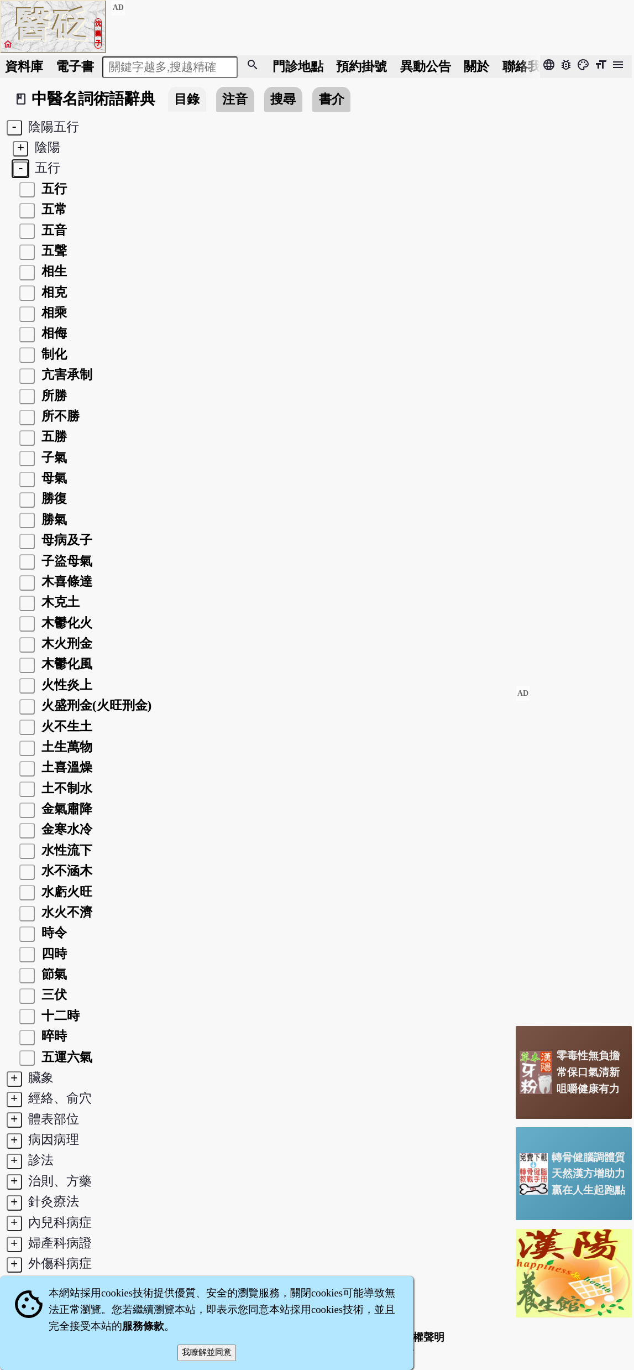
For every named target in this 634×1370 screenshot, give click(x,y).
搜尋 (283, 99)
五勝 (52, 436)
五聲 (52, 250)
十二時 (59, 1015)
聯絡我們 (527, 66)
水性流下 (65, 850)
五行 (52, 188)
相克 (52, 292)
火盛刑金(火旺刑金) (94, 705)
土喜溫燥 (65, 767)
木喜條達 (65, 581)
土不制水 (65, 788)
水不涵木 (65, 870)
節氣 (52, 974)
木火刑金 (65, 643)
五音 (52, 230)
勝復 (52, 498)
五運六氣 (65, 1057)
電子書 (75, 66)
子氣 (52, 457)
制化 (52, 354)
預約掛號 (361, 66)
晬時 (52, 1036)
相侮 (52, 333)
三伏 (52, 994)
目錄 (187, 99)
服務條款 (143, 1326)
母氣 (52, 478)
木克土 (59, 602)
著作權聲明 (418, 1337)
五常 (52, 209)
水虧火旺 (65, 891)
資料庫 (24, 66)
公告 (425, 66)
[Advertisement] (574, 851)
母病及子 (65, 540)
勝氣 (52, 519)
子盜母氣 (65, 561)
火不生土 (65, 726)
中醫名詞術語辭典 (93, 98)
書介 (331, 99)
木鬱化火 (65, 623)
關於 (476, 66)
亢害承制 (65, 374)
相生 (52, 271)
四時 (52, 953)
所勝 (52, 395)
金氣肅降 (65, 808)
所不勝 (59, 416)
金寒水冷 (65, 829)
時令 (52, 932)
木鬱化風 (65, 664)
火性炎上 (65, 685)
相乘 (52, 312)
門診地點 (298, 66)
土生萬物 (65, 746)
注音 (235, 99)
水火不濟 (65, 912)
